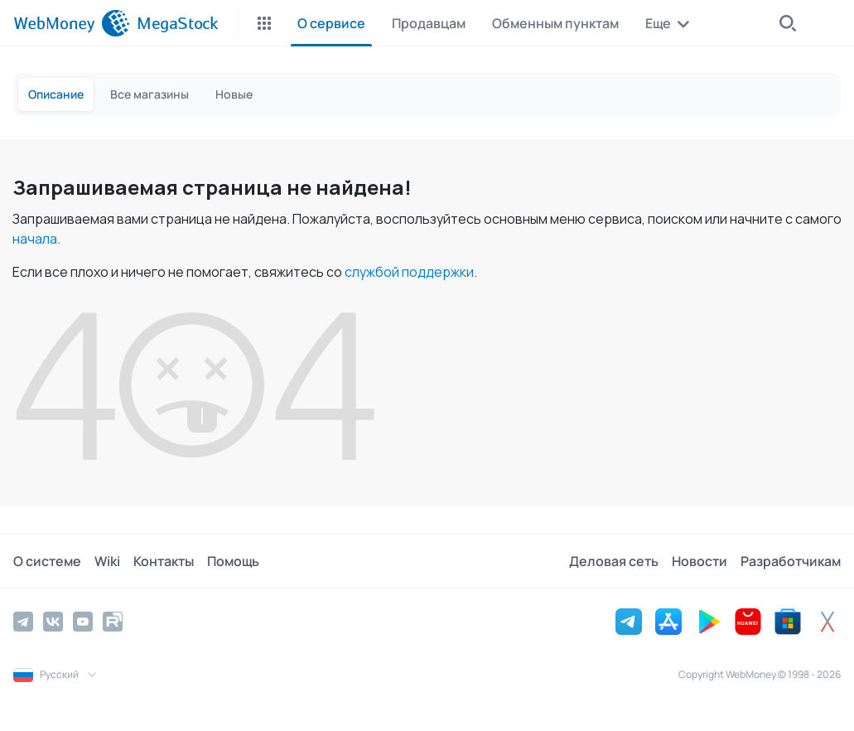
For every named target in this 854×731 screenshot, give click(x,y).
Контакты (163, 561)
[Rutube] (113, 622)
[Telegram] (23, 622)
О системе (47, 561)
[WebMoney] (71, 23)
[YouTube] (83, 622)
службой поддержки (409, 272)
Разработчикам (791, 561)
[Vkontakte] (53, 622)
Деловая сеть (614, 561)
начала (34, 239)
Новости (699, 561)
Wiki (107, 561)
